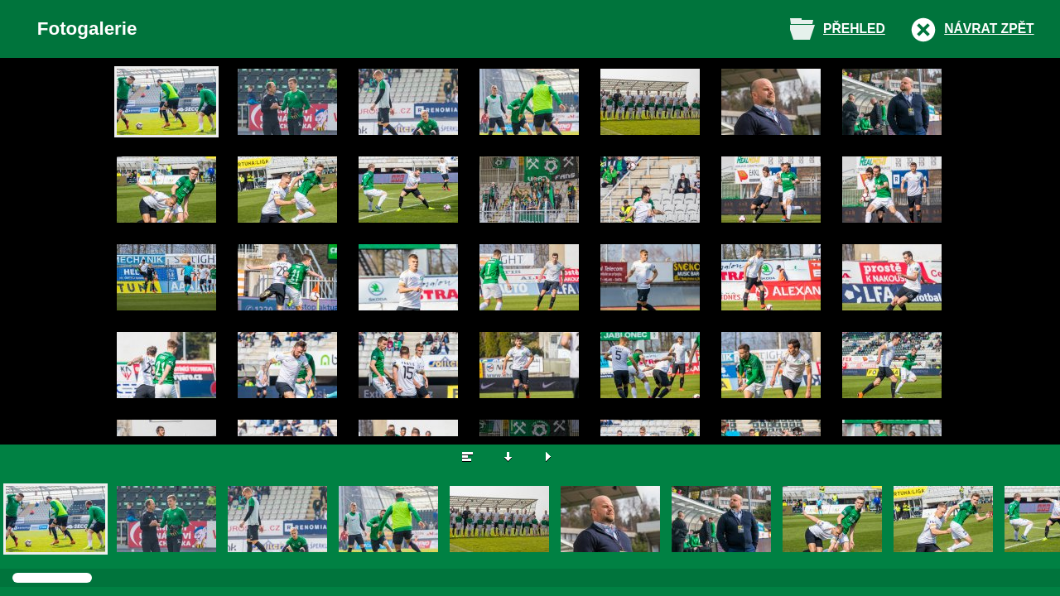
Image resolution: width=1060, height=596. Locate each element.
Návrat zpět (989, 29)
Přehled (854, 29)
